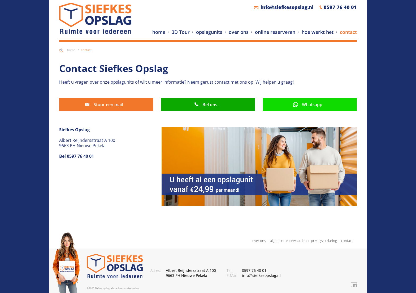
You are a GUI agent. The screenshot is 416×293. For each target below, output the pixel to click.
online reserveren (275, 32)
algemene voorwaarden (288, 241)
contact (348, 32)
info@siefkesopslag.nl (287, 7)
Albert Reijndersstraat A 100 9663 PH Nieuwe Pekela (191, 273)
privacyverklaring (324, 241)
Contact (86, 50)
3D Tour (181, 32)
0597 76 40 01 (340, 7)
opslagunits (209, 32)
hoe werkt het (317, 32)
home (158, 32)
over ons (239, 32)
